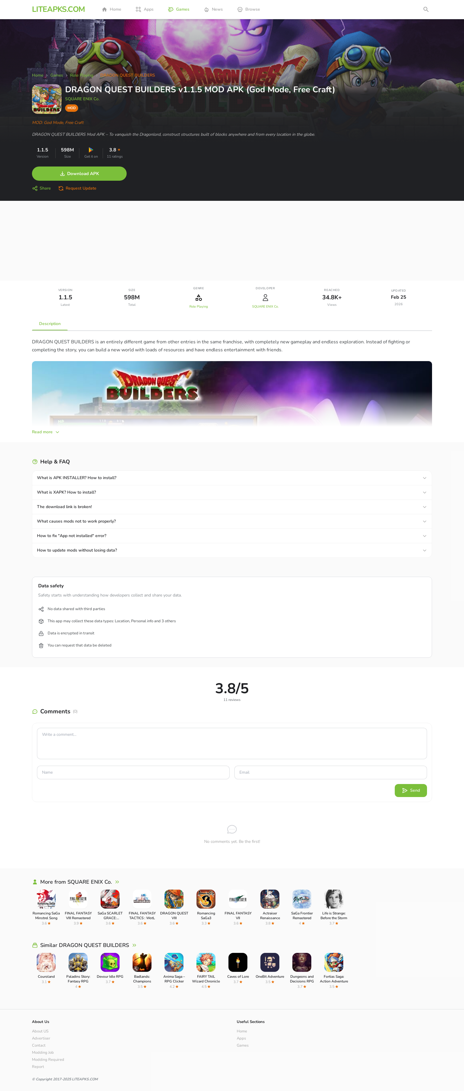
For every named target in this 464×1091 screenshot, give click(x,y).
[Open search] (426, 9)
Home (111, 9)
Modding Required (48, 1059)
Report (38, 1066)
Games (178, 9)
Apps (145, 9)
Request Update (77, 188)
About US (40, 1031)
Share (41, 188)
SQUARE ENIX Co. (82, 99)
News (213, 9)
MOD (71, 108)
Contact (39, 1045)
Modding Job (43, 1052)
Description (50, 324)
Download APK (79, 174)
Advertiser (41, 1038)
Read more (46, 432)
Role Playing (198, 306)
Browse (248, 9)
